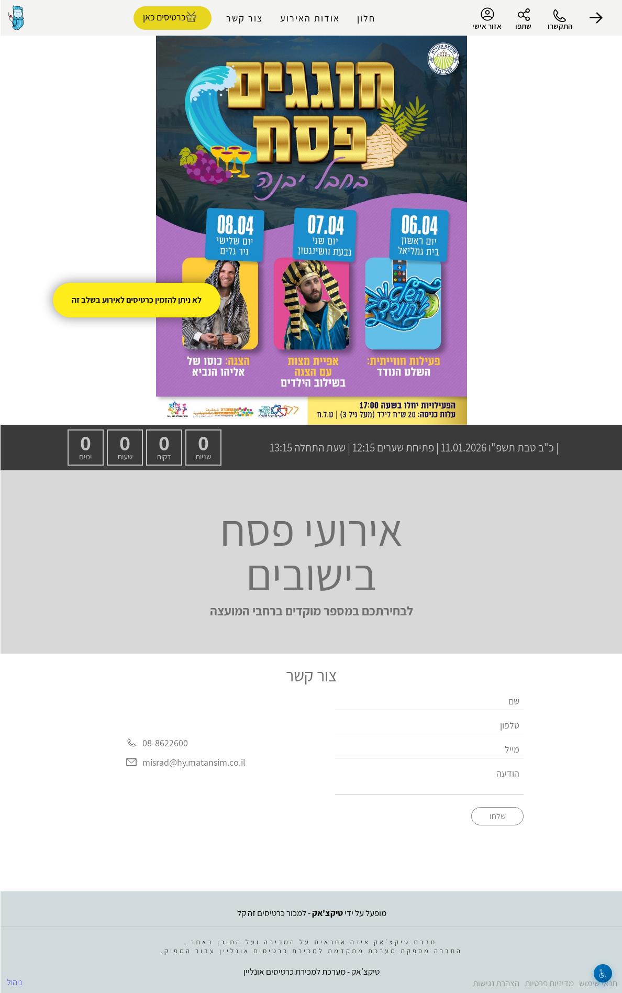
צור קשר (244, 18)
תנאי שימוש (598, 983)
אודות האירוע (309, 18)
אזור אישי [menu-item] (486, 19)
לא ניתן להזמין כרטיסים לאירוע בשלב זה (136, 299)
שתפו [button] (523, 26)
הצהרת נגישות (495, 983)
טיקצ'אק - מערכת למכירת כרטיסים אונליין (311, 971)
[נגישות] (602, 973)
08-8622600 (164, 743)
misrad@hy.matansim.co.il (193, 762)
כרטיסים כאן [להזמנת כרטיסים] (163, 17)
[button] (596, 18)
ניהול (13, 982)
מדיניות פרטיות (548, 983)
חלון (366, 18)
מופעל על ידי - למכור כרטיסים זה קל (311, 913)
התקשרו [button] (559, 26)
